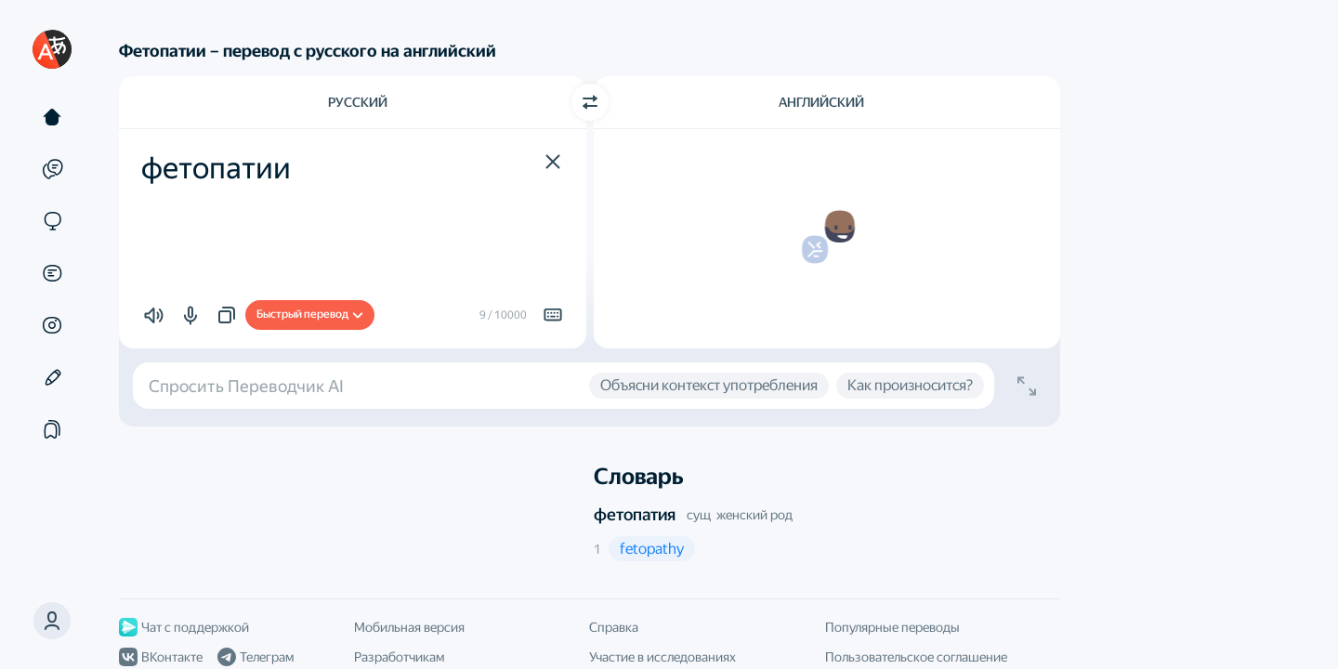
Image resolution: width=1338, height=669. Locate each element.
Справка (613, 627)
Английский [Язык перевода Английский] (821, 102)
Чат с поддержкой (184, 627)
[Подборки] (52, 429)
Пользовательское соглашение (916, 656)
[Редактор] (52, 377)
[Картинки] (52, 325)
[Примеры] (52, 169)
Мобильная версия (409, 627)
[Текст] (52, 117)
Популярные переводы (892, 627)
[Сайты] (52, 221)
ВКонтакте (161, 657)
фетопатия (635, 514)
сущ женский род (740, 514)
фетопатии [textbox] (216, 168)
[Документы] (52, 273)
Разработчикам (399, 656)
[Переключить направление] (590, 102)
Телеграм (255, 657)
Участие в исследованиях (662, 656)
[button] (52, 620)
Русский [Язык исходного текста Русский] (357, 102)
